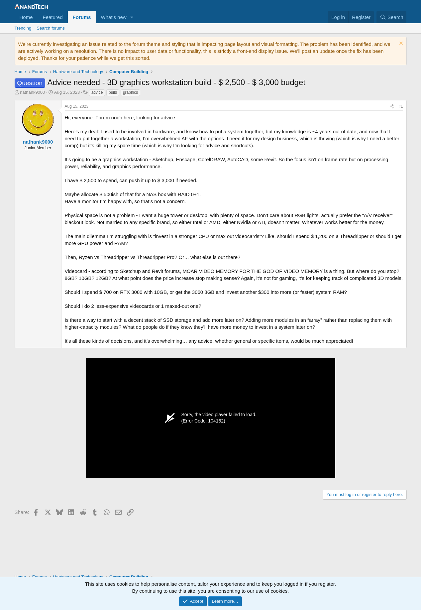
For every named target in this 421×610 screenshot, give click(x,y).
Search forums (51, 28)
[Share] (391, 106)
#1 (400, 106)
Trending (23, 28)
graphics (130, 92)
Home (26, 17)
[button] (132, 17)
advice (97, 92)
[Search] (391, 17)
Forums (82, 17)
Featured (53, 17)
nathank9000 (32, 92)
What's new (114, 17)
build (113, 92)
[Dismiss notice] (400, 44)
